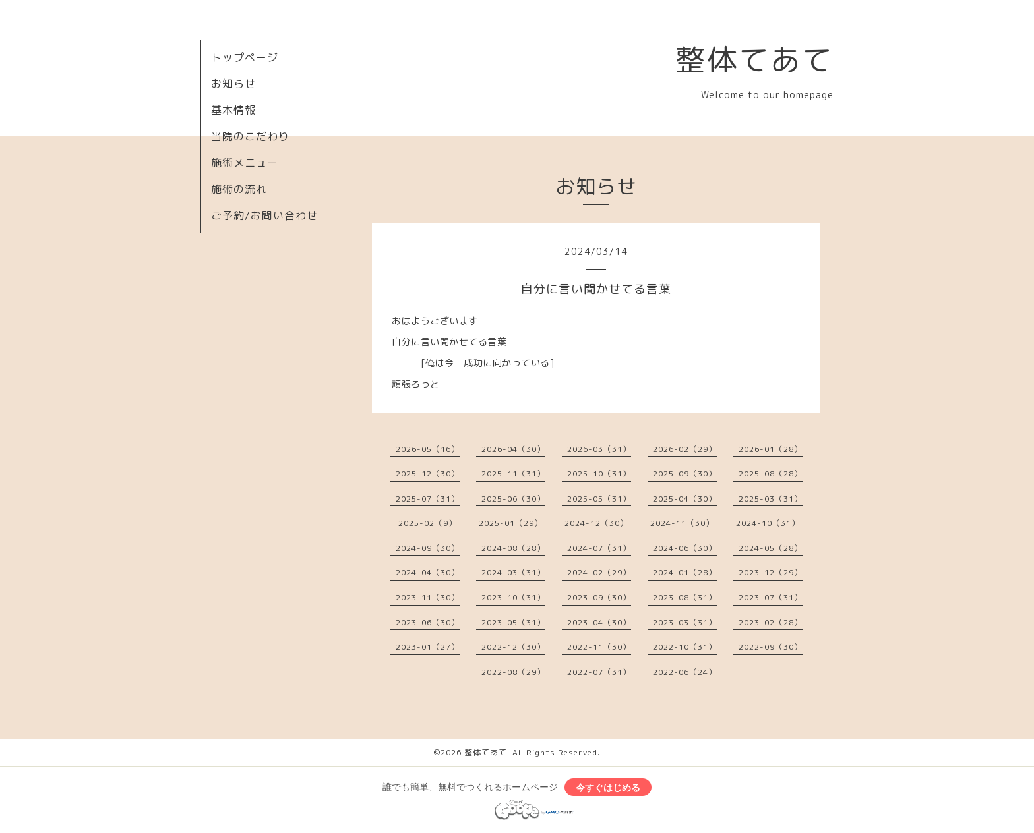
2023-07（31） (771, 597)
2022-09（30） (771, 646)
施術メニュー (244, 163)
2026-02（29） (685, 449)
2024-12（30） (596, 523)
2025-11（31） (513, 473)
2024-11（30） (682, 523)
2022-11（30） (599, 646)
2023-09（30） (599, 597)
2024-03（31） (513, 572)
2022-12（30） (513, 646)
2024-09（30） (428, 548)
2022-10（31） (685, 646)
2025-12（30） (428, 473)
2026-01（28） (771, 449)
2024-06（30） (685, 548)
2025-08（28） (771, 473)
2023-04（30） (599, 622)
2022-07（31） (599, 671)
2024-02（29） (599, 572)
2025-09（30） (685, 473)
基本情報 (233, 110)
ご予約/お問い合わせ (264, 215)
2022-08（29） (513, 671)
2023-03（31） (685, 622)
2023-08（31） (685, 597)
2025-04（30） (685, 498)
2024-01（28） (685, 572)
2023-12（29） (771, 572)
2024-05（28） (771, 548)
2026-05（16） (428, 449)
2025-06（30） (513, 498)
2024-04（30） (428, 572)
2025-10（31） (599, 473)
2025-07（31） (428, 498)
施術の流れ (239, 189)
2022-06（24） (685, 671)
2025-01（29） (511, 523)
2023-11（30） (428, 597)
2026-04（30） (513, 449)
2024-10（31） (768, 523)
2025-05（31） (599, 498)
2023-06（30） (428, 622)
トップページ (244, 57)
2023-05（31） (513, 622)
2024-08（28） (513, 548)
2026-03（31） (599, 449)
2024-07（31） (599, 548)
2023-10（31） (513, 597)
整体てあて (754, 59)
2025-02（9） (427, 523)
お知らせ (233, 83)
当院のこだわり (250, 136)
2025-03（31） (771, 498)
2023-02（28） (771, 622)
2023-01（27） (428, 646)
